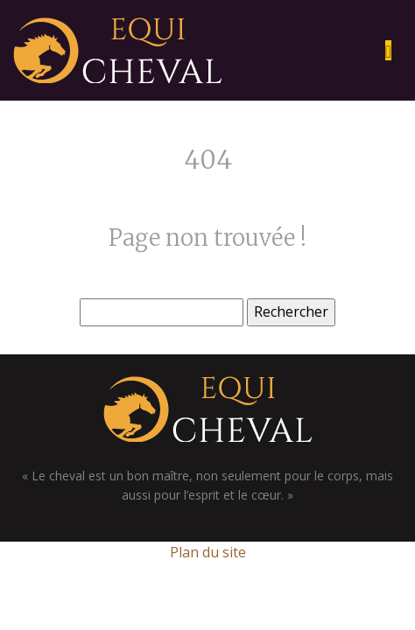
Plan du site (208, 552)
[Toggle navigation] (388, 50)
